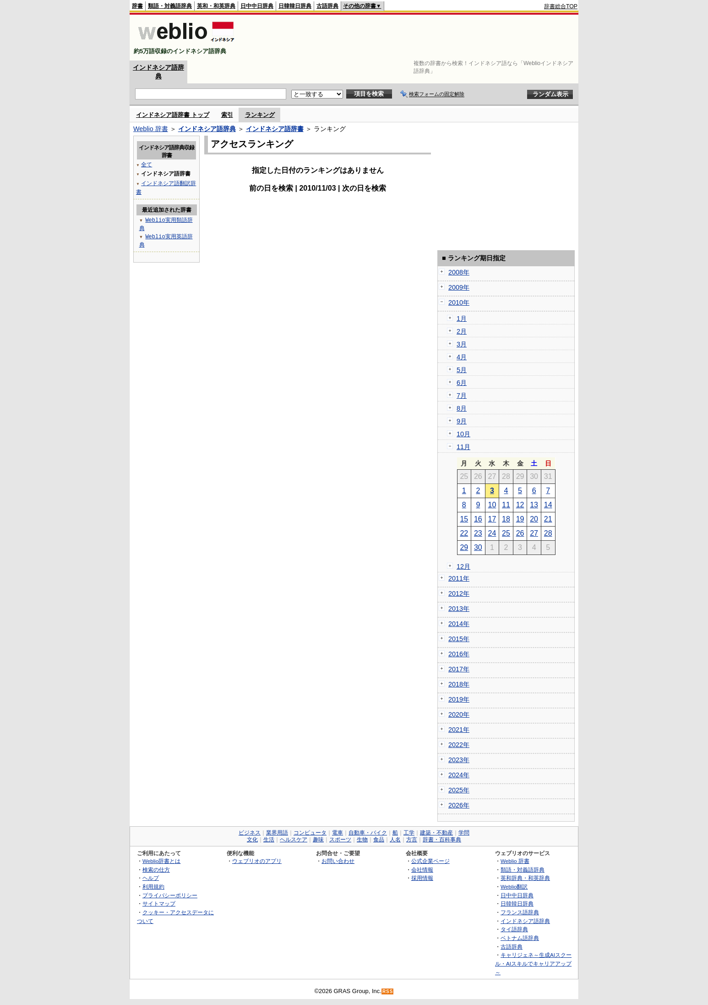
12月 (463, 566)
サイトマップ (158, 903)
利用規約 (153, 887)
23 (478, 533)
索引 (227, 114)
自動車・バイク (368, 832)
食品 (378, 839)
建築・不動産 (436, 832)
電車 (337, 832)
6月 (462, 382)
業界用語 (277, 832)
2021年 (458, 729)
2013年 (458, 608)
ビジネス (250, 832)
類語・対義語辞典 (170, 6)
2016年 (458, 654)
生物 (362, 839)
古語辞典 (327, 6)
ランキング (260, 114)
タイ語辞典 (514, 929)
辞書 (137, 6)
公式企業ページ (430, 861)
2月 (462, 331)
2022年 (458, 744)
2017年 (458, 669)
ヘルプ (150, 878)
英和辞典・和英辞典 (525, 878)
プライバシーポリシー (169, 895)
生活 (268, 839)
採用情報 (422, 878)
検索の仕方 (156, 870)
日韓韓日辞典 (294, 6)
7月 (462, 395)
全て (146, 164)
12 (520, 505)
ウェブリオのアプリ (257, 861)
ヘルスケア (293, 839)
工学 (408, 832)
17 (492, 519)
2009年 (458, 287)
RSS (387, 991)
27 (534, 533)
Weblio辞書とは (161, 861)
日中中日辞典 (256, 6)
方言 (411, 839)
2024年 (458, 775)
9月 (462, 421)
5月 (462, 369)
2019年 (458, 699)
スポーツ (340, 839)
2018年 (458, 684)
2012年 (458, 593)
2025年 (458, 790)
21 (548, 519)
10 (492, 505)
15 (464, 519)
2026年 (458, 805)
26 (520, 533)
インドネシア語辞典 (207, 128)
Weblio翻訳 (514, 887)
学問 (463, 832)
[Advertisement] (410, 37)
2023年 (458, 759)
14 (548, 505)
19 (520, 519)
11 (506, 505)
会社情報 (422, 870)
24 (492, 533)
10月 (463, 434)
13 (534, 505)
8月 (462, 408)
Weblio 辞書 (150, 128)
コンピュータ (310, 832)
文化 (252, 839)
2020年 (458, 714)
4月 (462, 357)
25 (506, 533)
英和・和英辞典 (216, 6)
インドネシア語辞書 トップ (172, 114)
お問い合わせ (337, 861)
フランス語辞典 (520, 912)
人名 (395, 839)
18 (506, 519)
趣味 (318, 839)
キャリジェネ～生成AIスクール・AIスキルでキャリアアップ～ (533, 963)
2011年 (458, 578)
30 (478, 547)
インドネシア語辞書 (275, 128)
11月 (463, 446)
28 (548, 533)
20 (534, 519)
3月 (462, 344)
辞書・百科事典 (442, 839)
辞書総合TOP (560, 6)
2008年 (458, 272)
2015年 (458, 639)
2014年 (458, 623)
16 (478, 519)
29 (464, 547)
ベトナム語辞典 (520, 938)
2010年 (458, 302)
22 (464, 533)
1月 (462, 318)
